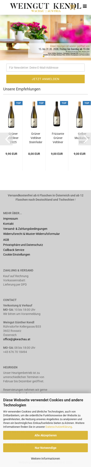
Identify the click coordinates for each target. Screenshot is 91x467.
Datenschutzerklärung (59, 426)
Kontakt (8, 223)
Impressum (10, 218)
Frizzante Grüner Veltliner (58, 138)
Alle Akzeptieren (46, 435)
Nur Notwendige (45, 447)
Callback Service (13, 250)
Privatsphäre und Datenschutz (23, 244)
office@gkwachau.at (17, 339)
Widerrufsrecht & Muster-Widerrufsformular (31, 234)
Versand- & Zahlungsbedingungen (25, 228)
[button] (6, 139)
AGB (6, 239)
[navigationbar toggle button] (84, 6)
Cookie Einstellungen (16, 254)
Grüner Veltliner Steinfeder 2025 (35, 138)
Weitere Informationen (45, 458)
